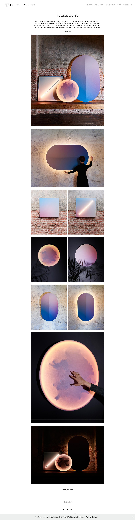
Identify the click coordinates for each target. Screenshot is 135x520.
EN (131, 5)
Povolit (88, 517)
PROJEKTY (90, 5)
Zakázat (94, 517)
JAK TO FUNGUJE (110, 5)
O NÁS (119, 5)
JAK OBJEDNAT (99, 5)
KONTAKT (126, 5)
